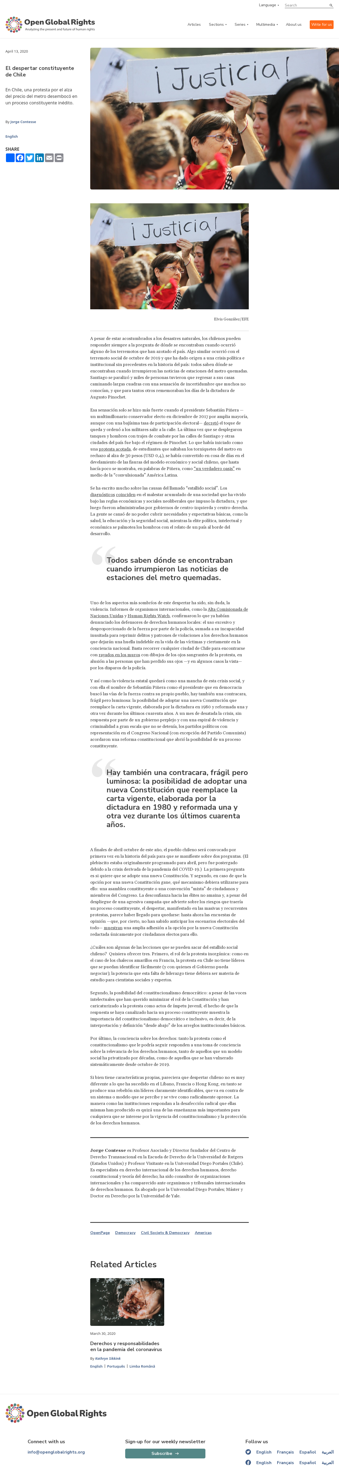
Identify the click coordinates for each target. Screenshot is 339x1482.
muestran (113, 928)
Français (285, 1452)
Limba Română (142, 1366)
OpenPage (100, 1233)
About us (294, 24)
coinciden (125, 494)
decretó (211, 423)
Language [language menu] (267, 5)
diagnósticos (102, 494)
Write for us (321, 24)
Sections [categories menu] (216, 24)
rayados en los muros (119, 655)
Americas (203, 1233)
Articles (194, 24)
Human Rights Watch (149, 616)
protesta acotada (115, 449)
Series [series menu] (240, 24)
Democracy (125, 1233)
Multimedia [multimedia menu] (265, 24)
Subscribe (161, 1454)
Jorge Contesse (23, 121)
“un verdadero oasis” (214, 468)
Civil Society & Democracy (165, 1233)
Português (116, 1366)
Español (307, 1452)
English (11, 136)
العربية (328, 1452)
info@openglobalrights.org (56, 1452)
